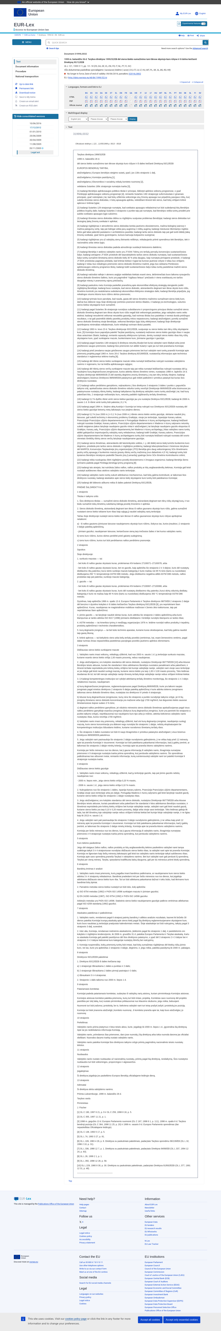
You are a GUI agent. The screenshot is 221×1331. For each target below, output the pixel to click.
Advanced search (200, 48)
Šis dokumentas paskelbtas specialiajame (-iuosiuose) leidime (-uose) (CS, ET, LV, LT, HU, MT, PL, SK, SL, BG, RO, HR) (117, 70)
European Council (152, 1265)
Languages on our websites (91, 1294)
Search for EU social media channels (95, 1283)
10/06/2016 (35, 123)
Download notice (25, 92)
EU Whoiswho (151, 1231)
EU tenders (149, 1225)
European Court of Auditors (156, 1281)
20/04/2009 (35, 140)
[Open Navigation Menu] (26, 42)
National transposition (27, 76)
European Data (151, 1222)
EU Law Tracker (151, 1244)
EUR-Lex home (29, 35)
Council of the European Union (158, 1269)
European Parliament (154, 1262)
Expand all (185, 82)
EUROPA (18, 35)
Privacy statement (87, 1242)
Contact (82, 1208)
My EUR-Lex (183, 13)
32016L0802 (135, 73)
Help (181, 35)
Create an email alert (27, 101)
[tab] (134, 87)
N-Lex (147, 1241)
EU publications (151, 1235)
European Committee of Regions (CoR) (161, 1291)
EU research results (153, 1228)
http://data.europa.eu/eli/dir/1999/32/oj (87, 77)
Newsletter (149, 1208)
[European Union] (21, 1257)
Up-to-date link (24, 84)
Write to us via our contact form (93, 1269)
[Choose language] (78, 119)
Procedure (21, 71)
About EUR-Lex (151, 1204)
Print (191, 35)
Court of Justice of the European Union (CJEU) (164, 1275)
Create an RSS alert (26, 105)
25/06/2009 (35, 136)
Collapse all (197, 82)
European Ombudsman (155, 1298)
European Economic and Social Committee (163, 1288)
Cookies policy (85, 1236)
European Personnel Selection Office (160, 1307)
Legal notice (84, 1233)
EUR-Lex (24, 24)
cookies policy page (76, 1319)
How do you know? (78, 2)
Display (133, 119)
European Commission (154, 1272)
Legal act (35, 152)
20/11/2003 (35, 148)
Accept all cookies (150, 1319)
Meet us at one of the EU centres (93, 1272)
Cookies (82, 1303)
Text (18, 61)
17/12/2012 (35, 127)
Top (70, 1181)
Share (201, 35)
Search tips (53, 48)
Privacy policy (85, 1297)
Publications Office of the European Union (56, 1204)
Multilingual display (76, 113)
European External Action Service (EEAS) (162, 1285)
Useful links (150, 1211)
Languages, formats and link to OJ (83, 87)
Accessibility (84, 1239)
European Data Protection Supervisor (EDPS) (164, 1301)
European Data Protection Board (158, 1304)
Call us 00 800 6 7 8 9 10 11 (91, 1262)
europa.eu (33, 1262)
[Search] (205, 42)
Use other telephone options (91, 1265)
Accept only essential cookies (182, 1319)
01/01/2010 (35, 131)
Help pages (84, 1204)
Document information (27, 66)
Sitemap (83, 1211)
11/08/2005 (35, 144)
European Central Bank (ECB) (157, 1278)
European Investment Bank (156, 1294)
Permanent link (24, 88)
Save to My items (25, 96)
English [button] (200, 13)
